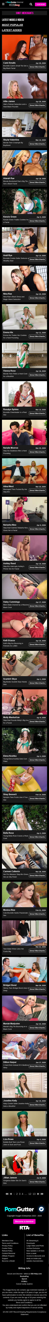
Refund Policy (7, 1251)
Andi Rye (7, 255)
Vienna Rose (9, 371)
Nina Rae (7, 294)
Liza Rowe (8, 1139)
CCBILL (24, 1281)
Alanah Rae (8, 178)
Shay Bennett (10, 794)
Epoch (24, 1279)
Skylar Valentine (11, 140)
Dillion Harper (9, 1062)
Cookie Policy (7, 1248)
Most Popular (12, 24)
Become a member (24, 1221)
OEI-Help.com (36, 1274)
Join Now (41, 4)
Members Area (7, 1241)
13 (34, 1193)
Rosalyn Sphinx (11, 409)
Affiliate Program (8, 1256)
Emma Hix (8, 332)
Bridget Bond (9, 985)
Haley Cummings (11, 602)
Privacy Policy (7, 1246)
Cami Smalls (9, 63)
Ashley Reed (9, 563)
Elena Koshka (9, 756)
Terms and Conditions (10, 1243)
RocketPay (24, 1276)
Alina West (8, 486)
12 (29, 1193)
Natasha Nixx (9, 525)
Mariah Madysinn (11, 1023)
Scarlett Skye (10, 679)
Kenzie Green (9, 217)
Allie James (9, 101)
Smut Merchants (37, 67)
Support (5, 1258)
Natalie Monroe (10, 448)
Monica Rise (9, 910)
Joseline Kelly (10, 1100)
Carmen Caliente (11, 871)
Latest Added (12, 30)
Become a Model (8, 1261)
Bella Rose (8, 833)
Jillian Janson (10, 1177)
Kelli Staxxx (9, 640)
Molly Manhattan (11, 717)
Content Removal (8, 1253)
